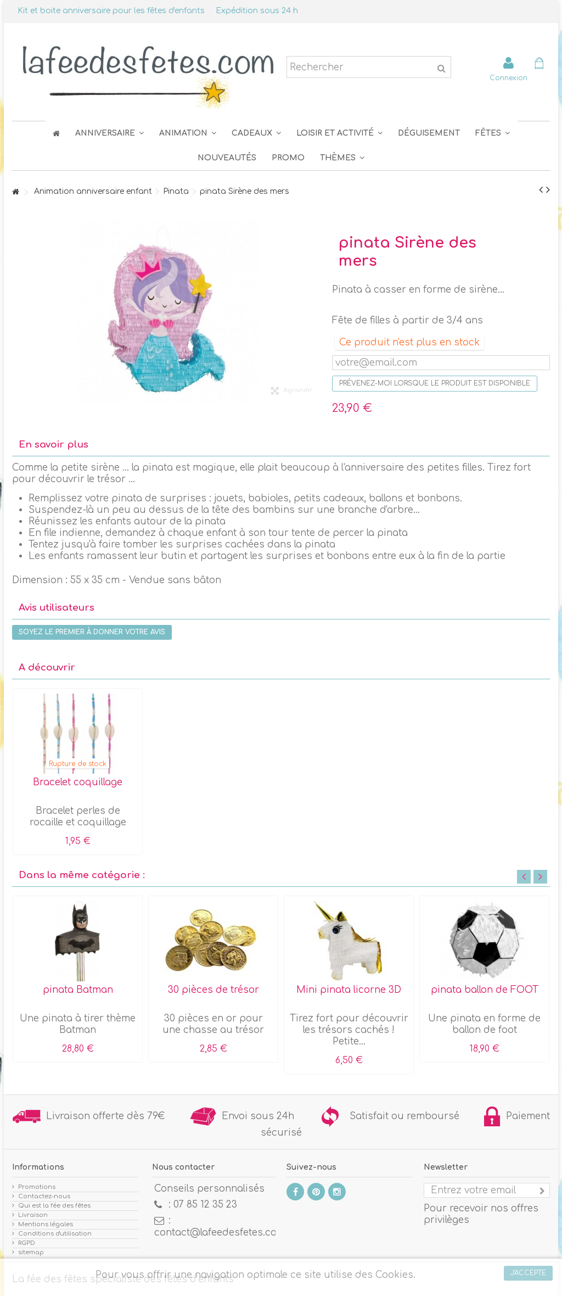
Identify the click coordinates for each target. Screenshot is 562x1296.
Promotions (36, 1187)
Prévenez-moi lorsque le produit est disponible (434, 383)
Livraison (33, 1215)
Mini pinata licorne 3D (348, 990)
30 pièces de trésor (213, 990)
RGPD (26, 1243)
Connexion (508, 77)
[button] (493, 133)
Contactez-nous (44, 1196)
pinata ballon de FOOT (484, 990)
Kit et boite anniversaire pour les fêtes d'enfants (111, 11)
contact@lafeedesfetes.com (219, 1232)
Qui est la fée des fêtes (54, 1205)
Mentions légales (45, 1224)
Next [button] (540, 877)
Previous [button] (524, 877)
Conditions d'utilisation (55, 1233)
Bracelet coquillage (77, 782)
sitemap (31, 1252)
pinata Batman (78, 990)
